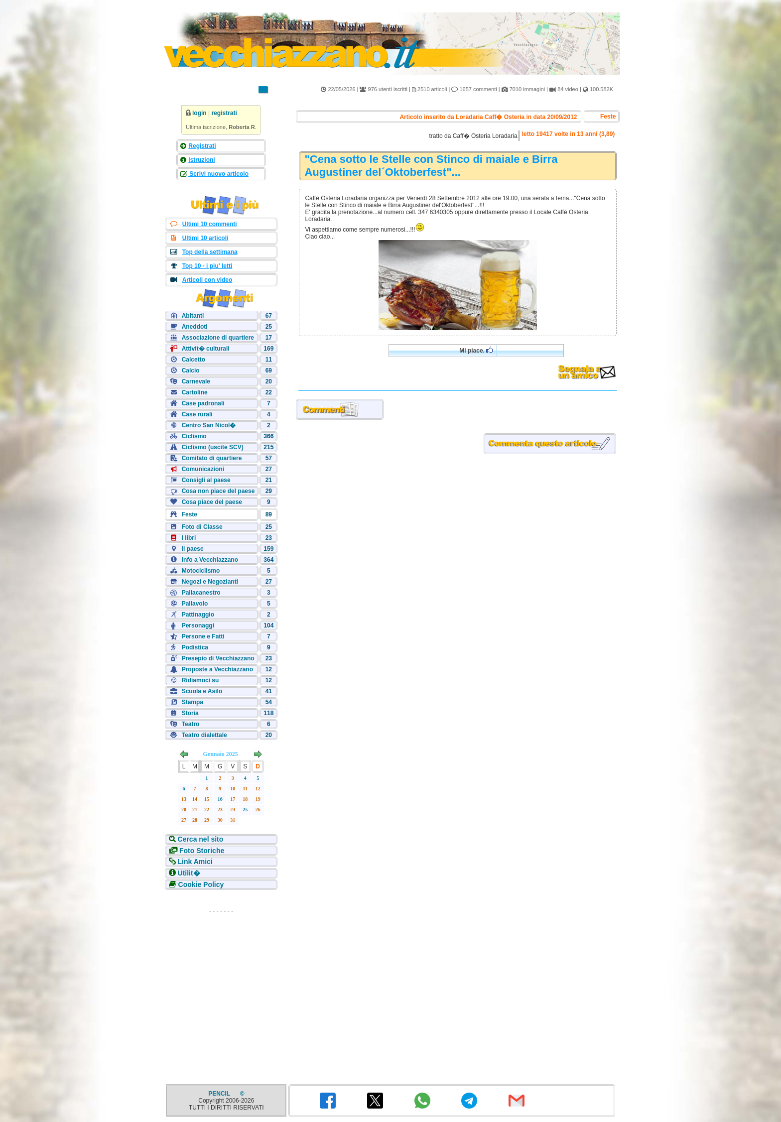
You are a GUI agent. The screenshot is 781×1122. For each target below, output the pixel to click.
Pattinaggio (198, 614)
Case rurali (197, 414)
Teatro (191, 724)
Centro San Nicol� (209, 425)
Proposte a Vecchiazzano (217, 669)
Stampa (192, 702)
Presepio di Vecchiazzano (218, 658)
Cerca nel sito (201, 839)
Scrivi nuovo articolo (218, 173)
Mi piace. (476, 350)
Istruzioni (201, 159)
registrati (224, 113)
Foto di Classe (202, 526)
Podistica (195, 647)
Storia (190, 713)
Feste (189, 514)
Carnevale (196, 381)
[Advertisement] (221, 980)
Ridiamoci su (200, 680)
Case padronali (203, 403)
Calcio (191, 370)
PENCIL (220, 1093)
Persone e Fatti (203, 636)
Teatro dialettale (204, 735)
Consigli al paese (206, 480)
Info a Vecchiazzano (210, 559)
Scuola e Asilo (202, 691)
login (199, 113)
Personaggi (198, 625)
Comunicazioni (203, 469)
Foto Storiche (201, 851)
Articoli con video (207, 279)
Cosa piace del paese (212, 502)
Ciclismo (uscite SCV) (213, 447)
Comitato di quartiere (212, 458)
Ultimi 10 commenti (209, 224)
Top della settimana (210, 252)
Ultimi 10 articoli (205, 238)
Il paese (193, 548)
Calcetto (193, 359)
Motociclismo (201, 570)
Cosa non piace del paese (218, 491)
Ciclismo (194, 436)
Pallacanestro (201, 592)
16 (220, 799)
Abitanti (193, 315)
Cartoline (195, 392)
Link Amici (195, 862)
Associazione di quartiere (218, 337)
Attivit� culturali (206, 348)
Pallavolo (195, 603)
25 (245, 809)
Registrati (202, 145)
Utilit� (189, 873)
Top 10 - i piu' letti (207, 265)
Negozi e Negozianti (210, 581)
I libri (189, 537)
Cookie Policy (201, 884)
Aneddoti (195, 326)
